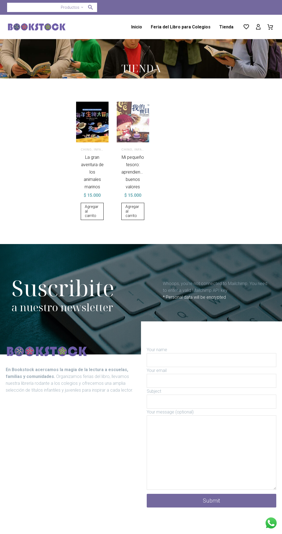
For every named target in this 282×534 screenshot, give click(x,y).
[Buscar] (52, 7)
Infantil (102, 149)
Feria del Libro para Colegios (181, 27)
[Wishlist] (246, 27)
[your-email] (211, 388)
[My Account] (258, 27)
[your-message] (211, 460)
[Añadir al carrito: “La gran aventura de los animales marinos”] (93, 211)
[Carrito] (270, 27)
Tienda (226, 27)
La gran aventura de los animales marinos (92, 172)
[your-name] (211, 367)
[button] (90, 7)
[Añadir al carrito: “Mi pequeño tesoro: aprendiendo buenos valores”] (133, 218)
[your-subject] (211, 409)
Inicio (136, 27)
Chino (87, 149)
